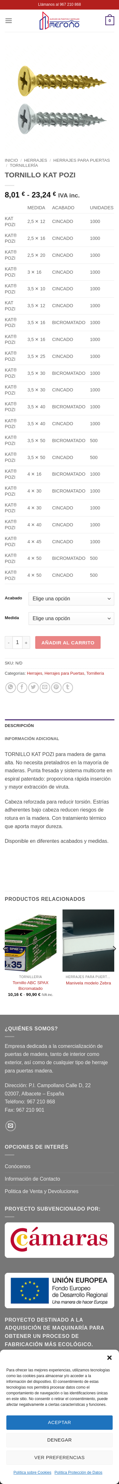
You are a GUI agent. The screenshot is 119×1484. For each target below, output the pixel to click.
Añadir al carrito (68, 642)
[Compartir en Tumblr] (68, 687)
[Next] (114, 961)
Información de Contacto (32, 1179)
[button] (109, 1357)
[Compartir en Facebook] (22, 687)
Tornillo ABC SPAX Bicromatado (31, 985)
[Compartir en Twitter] (33, 687)
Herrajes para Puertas (81, 160)
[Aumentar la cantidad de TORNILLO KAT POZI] (26, 642)
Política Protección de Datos (78, 1472)
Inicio (11, 160)
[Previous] (5, 961)
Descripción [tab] (19, 725)
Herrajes (35, 160)
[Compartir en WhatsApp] (10, 687)
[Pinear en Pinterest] (56, 687)
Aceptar (59, 1422)
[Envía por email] (45, 687)
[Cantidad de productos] (17, 642)
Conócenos (17, 1166)
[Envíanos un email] (10, 1126)
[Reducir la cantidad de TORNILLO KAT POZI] (8, 642)
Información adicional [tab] (32, 738)
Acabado (13, 598)
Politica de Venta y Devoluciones (41, 1191)
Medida (12, 618)
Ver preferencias (59, 1457)
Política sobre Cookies (32, 1472)
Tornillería (24, 165)
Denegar (59, 1440)
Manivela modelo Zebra (88, 983)
